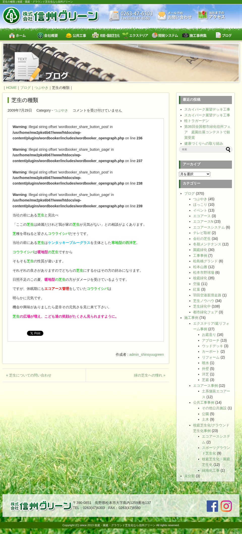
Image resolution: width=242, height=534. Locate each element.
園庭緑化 (200, 250)
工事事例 (200, 255)
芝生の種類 (24, 100)
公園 (205, 414)
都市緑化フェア (205, 312)
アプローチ (211, 340)
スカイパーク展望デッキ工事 (207, 109)
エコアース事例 (205, 386)
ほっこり (200, 204)
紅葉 (196, 289)
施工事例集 (194, 35)
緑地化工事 (211, 470)
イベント (200, 210)
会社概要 (47, 35)
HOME (11, 88)
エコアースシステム (209, 227)
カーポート (211, 351)
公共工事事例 (203, 402)
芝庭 (205, 380)
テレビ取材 (202, 233)
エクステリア (135, 35)
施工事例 (191, 318)
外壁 (205, 369)
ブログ (223, 35)
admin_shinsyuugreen (146, 354)
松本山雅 (200, 267)
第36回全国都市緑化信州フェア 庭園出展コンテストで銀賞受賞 (207, 132)
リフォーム (211, 357)
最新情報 (130, 16)
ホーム (17, 35)
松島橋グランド (205, 261)
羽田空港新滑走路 (207, 295)
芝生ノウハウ (203, 301)
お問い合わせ (175, 16)
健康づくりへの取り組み (203, 143)
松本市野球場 (203, 272)
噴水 (205, 363)
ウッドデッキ (212, 346)
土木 (205, 419)
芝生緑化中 (202, 306)
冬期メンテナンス (207, 244)
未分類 (189, 476)
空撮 (196, 284)
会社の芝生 (202, 239)
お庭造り (209, 335)
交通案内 (211, 15)
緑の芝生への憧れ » (149, 375)
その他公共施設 (214, 408)
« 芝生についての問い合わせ (28, 375)
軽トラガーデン (196, 121)
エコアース (202, 216)
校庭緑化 (200, 278)
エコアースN (203, 221)
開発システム (164, 35)
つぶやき (61, 110)
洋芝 (205, 374)
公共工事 (76, 35)
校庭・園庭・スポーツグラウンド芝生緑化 (105, 35)
